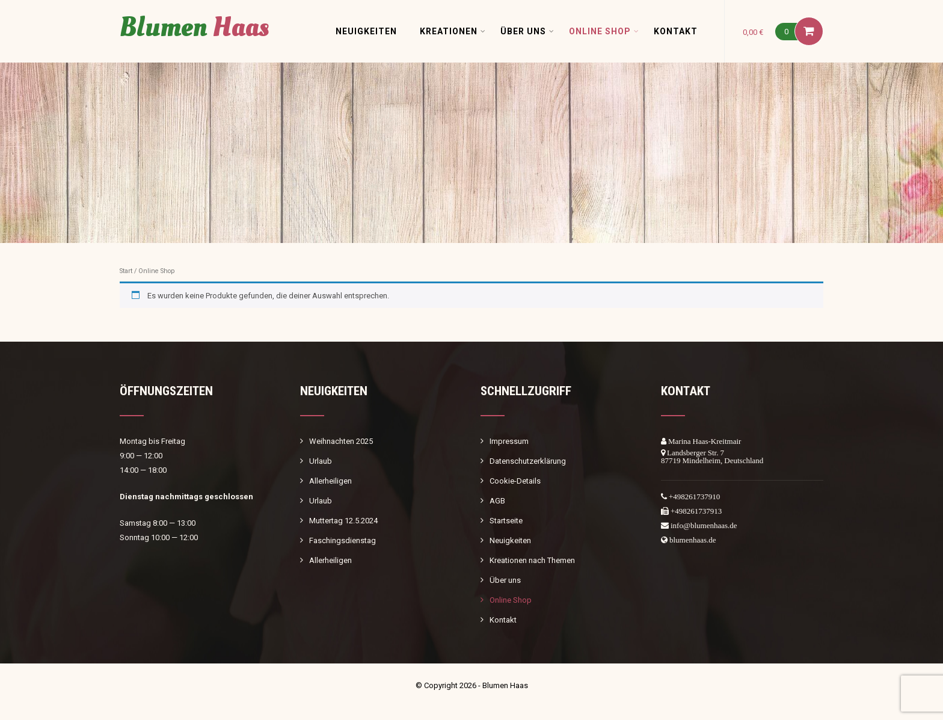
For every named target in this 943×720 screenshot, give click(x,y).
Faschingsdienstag (342, 540)
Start (126, 271)
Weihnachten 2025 (341, 441)
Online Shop (604, 31)
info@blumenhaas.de (704, 525)
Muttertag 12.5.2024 (343, 520)
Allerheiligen (330, 480)
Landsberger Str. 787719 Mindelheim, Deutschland (712, 456)
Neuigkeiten (366, 31)
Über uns (527, 31)
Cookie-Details (515, 480)
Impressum (509, 441)
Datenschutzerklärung (528, 461)
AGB (497, 500)
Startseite (506, 520)
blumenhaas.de (692, 540)
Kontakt (676, 31)
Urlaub (320, 461)
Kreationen (453, 31)
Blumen (194, 27)
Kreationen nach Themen (532, 560)
